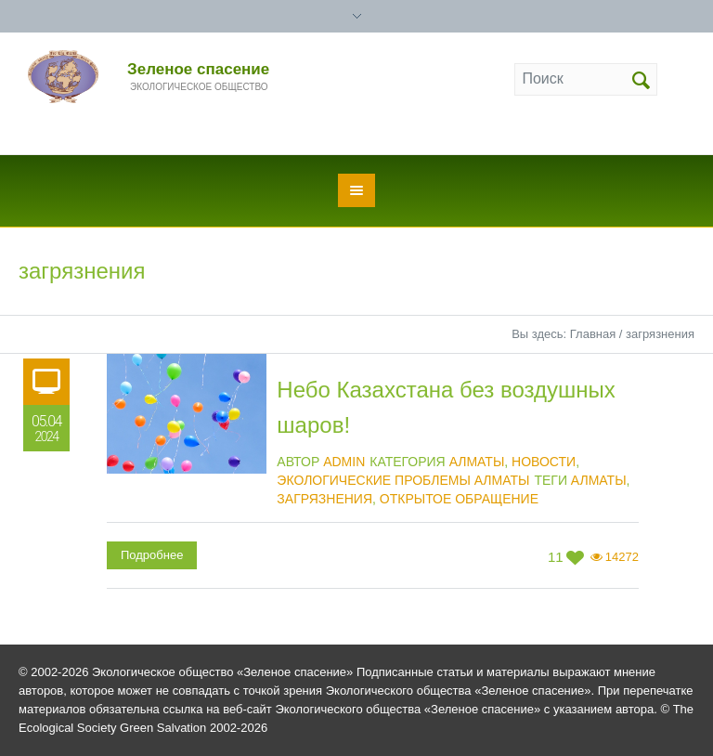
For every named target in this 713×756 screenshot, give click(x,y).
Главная (593, 334)
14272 (622, 557)
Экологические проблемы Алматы (403, 480)
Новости (544, 461)
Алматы (477, 461)
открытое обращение (459, 498)
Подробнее (152, 555)
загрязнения (324, 498)
